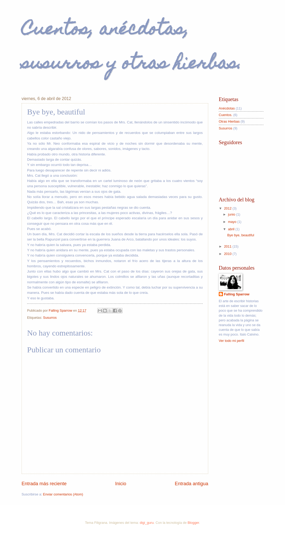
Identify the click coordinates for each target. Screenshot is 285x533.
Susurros (50, 318)
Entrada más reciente (44, 483)
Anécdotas (227, 108)
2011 (228, 246)
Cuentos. (225, 115)
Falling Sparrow (237, 294)
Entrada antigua (191, 483)
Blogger (193, 523)
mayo (232, 222)
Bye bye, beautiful (240, 235)
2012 (228, 208)
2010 (228, 254)
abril (231, 229)
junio (232, 214)
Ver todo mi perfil (231, 341)
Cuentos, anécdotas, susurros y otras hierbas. (132, 48)
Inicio (120, 483)
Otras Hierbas (229, 121)
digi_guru (147, 523)
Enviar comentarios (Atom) (63, 494)
